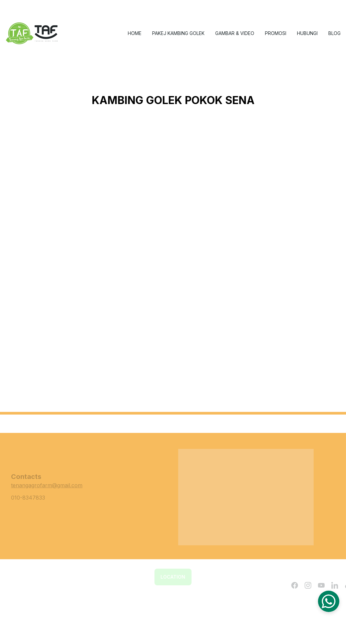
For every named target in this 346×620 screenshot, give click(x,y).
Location (172, 577)
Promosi (275, 33)
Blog (334, 33)
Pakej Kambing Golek (178, 33)
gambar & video (234, 33)
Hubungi (307, 33)
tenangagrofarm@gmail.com (46, 485)
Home (134, 33)
